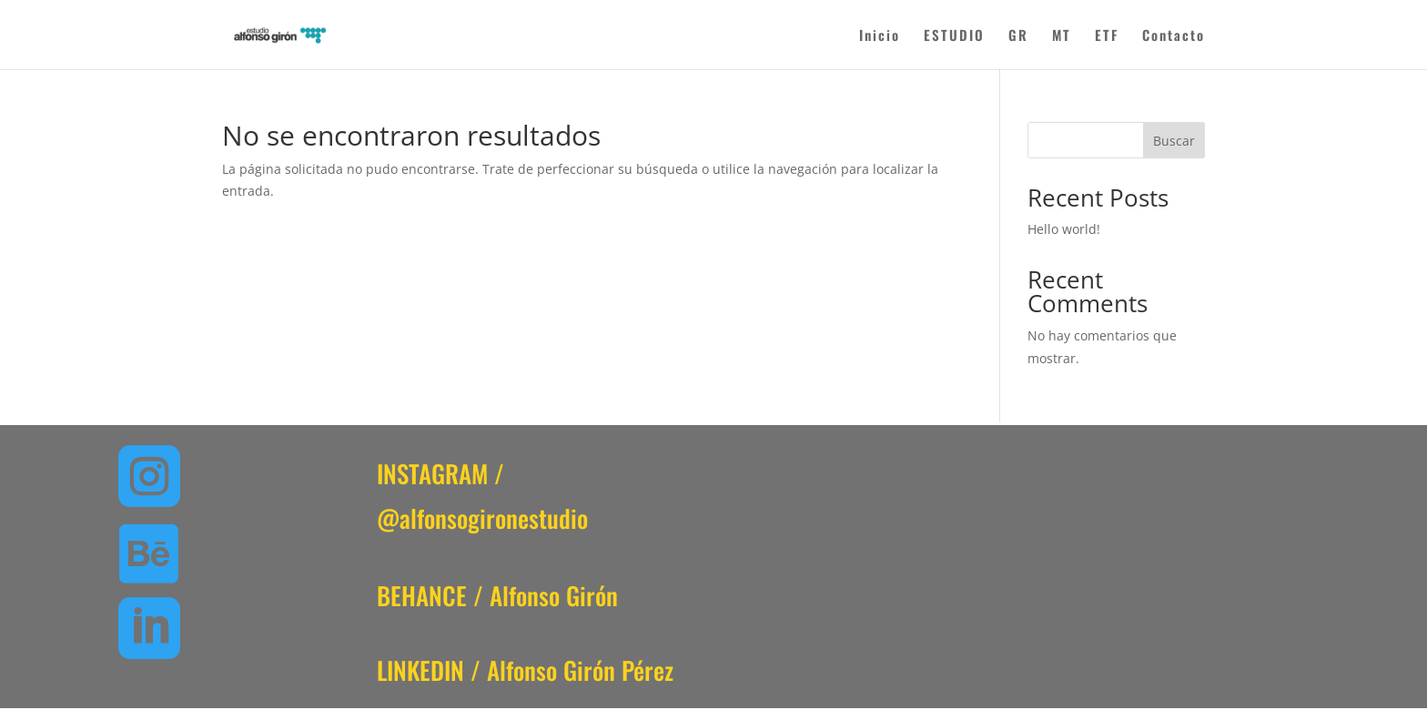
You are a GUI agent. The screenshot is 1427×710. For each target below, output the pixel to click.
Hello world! (1063, 229)
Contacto (1173, 36)
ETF (1106, 36)
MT (1061, 36)
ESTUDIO (954, 36)
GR (1018, 36)
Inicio (879, 36)
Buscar (1174, 140)
